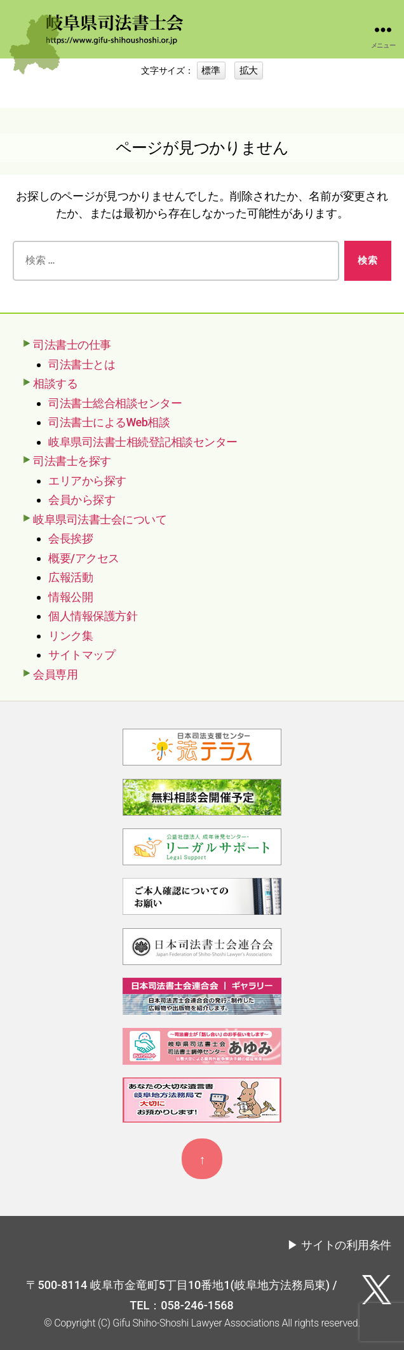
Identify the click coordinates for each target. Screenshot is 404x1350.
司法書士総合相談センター (115, 403)
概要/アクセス (83, 558)
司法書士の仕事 (72, 344)
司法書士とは (81, 364)
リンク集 (70, 635)
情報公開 (70, 597)
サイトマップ (81, 654)
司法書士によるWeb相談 (109, 422)
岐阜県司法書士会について (99, 519)
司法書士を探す (72, 461)
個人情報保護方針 (92, 616)
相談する (55, 383)
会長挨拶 (70, 538)
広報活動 (70, 577)
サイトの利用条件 (346, 1245)
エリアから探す (87, 480)
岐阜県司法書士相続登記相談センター (143, 442)
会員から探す (81, 499)
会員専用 (55, 674)
